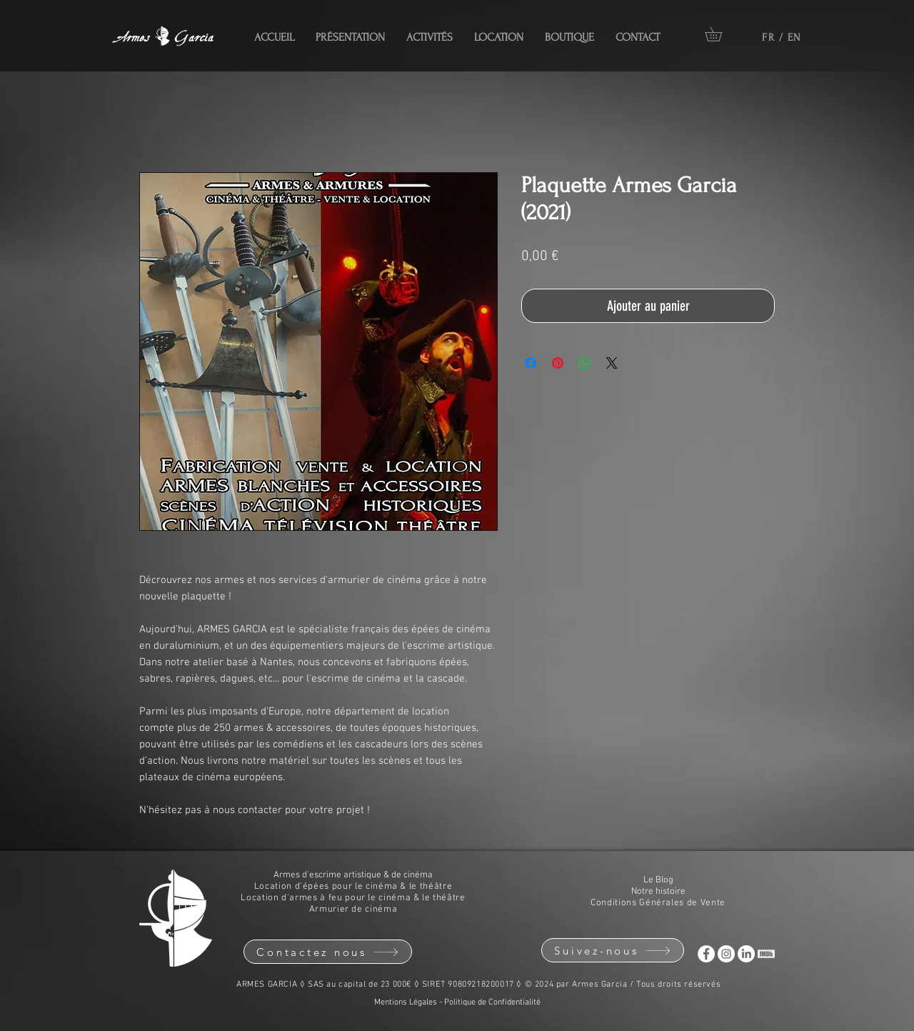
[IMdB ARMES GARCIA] (766, 953)
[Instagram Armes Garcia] (726, 953)
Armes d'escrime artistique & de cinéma (353, 875)
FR (768, 37)
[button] (720, 34)
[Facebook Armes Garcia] (706, 953)
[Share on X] (612, 363)
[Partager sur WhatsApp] (584, 363)
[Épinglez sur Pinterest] (557, 363)
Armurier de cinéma (353, 909)
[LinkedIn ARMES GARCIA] (746, 953)
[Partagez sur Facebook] (530, 363)
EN (794, 37)
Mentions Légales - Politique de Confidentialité (457, 1002)
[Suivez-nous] (612, 950)
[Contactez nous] (327, 952)
